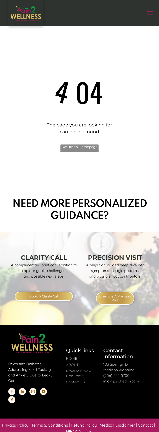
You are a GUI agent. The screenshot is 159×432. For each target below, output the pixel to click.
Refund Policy (84, 425)
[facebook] (11, 392)
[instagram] (32, 392)
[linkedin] (22, 392)
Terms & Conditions (49, 425)
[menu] (150, 13)
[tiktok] (11, 400)
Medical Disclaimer (117, 425)
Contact (145, 425)
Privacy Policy (15, 425)
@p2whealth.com (124, 381)
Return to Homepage (80, 147)
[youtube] (43, 392)
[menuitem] (83, 359)
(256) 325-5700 (116, 375)
